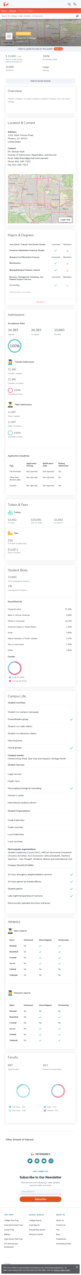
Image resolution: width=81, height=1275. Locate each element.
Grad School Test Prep (13, 1225)
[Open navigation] (75, 4)
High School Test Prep (13, 1239)
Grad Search (34, 1225)
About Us (60, 1220)
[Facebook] (37, 1160)
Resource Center (36, 1234)
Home (3, 10)
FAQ (58, 1230)
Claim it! (58, 49)
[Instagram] (51, 1160)
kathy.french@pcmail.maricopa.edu (31, 158)
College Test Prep (11, 1220)
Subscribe (40, 1199)
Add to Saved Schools (40, 81)
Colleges (12, 10)
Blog (58, 1234)
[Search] (69, 4)
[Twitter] (30, 1160)
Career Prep (9, 1230)
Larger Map (65, 220)
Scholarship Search (37, 1230)
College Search (35, 1220)
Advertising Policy (63, 1244)
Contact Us (61, 1225)
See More (40, 302)
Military (7, 1234)
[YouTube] (44, 1160)
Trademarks (61, 1239)
